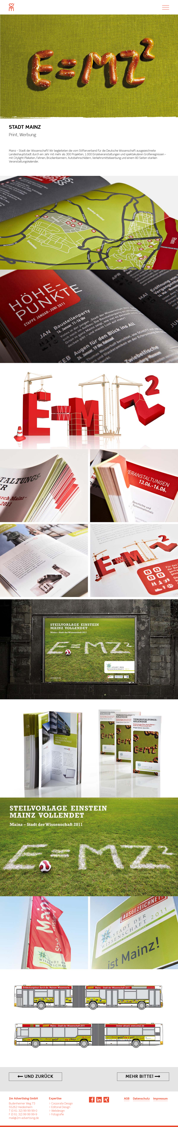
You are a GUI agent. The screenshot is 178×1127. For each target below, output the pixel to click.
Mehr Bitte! (143, 1076)
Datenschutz (141, 1098)
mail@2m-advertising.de (24, 1118)
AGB (126, 1098)
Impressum (160, 1098)
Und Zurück (35, 1076)
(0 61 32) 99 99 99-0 (24, 1111)
